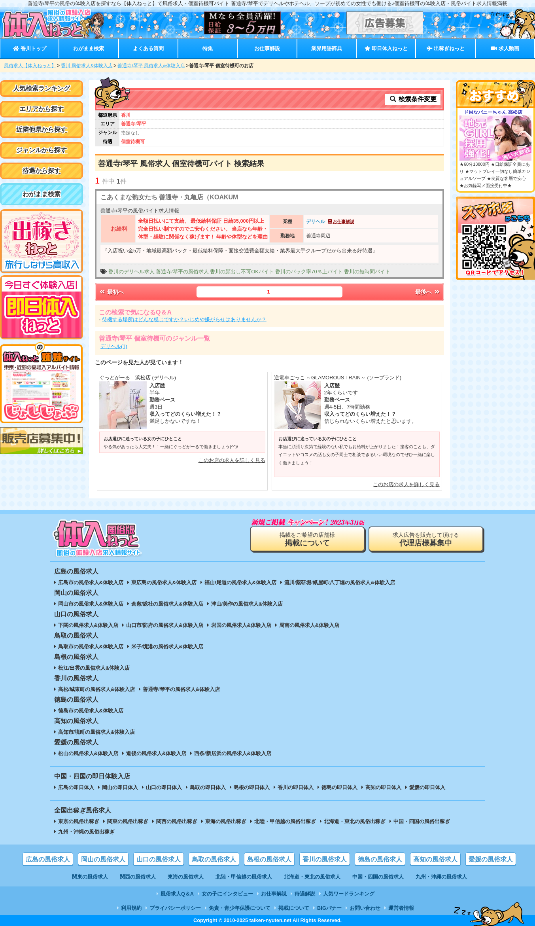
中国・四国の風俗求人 (378, 877)
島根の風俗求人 (269, 859)
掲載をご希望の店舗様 (307, 539)
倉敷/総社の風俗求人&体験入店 (167, 604)
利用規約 (131, 908)
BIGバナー (329, 908)
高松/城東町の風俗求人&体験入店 (96, 689)
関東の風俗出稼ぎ (127, 821)
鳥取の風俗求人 (214, 859)
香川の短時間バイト (367, 272)
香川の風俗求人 (324, 859)
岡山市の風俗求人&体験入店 (90, 604)
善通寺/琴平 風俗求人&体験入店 (151, 65)
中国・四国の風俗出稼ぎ (421, 821)
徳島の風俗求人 (380, 859)
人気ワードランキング (348, 894)
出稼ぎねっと (445, 48)
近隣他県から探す (41, 129)
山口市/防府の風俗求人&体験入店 (164, 625)
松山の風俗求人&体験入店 (88, 753)
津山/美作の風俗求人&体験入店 (247, 604)
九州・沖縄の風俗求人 (441, 877)
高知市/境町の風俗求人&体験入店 (96, 732)
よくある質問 (148, 48)
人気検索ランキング (41, 88)
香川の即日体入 (296, 787)
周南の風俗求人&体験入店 (309, 625)
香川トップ (29, 48)
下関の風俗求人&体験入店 (88, 625)
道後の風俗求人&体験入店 (156, 753)
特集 (207, 48)
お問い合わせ (365, 908)
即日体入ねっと (386, 48)
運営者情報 (401, 908)
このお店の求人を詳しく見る (231, 460)
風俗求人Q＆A (177, 894)
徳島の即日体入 (339, 787)
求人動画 (505, 48)
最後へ (427, 292)
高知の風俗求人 (435, 859)
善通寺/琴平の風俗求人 (182, 272)
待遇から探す (41, 170)
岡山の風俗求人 (103, 859)
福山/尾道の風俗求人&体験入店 (240, 582)
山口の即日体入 (164, 787)
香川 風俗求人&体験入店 (87, 65)
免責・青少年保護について (239, 908)
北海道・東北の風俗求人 (312, 877)
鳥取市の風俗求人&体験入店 (90, 647)
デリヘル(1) (113, 346)
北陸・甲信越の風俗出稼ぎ (285, 821)
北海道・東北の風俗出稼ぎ (355, 821)
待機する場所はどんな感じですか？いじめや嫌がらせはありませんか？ (184, 319)
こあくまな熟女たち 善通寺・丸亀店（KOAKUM (169, 197)
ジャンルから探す (41, 150)
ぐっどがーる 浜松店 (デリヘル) (137, 378)
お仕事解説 (267, 48)
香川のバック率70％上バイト (308, 272)
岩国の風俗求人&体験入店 (241, 625)
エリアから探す (41, 109)
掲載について (293, 908)
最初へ (111, 292)
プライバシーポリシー (175, 908)
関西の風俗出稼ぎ (176, 821)
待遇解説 (305, 894)
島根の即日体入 (252, 787)
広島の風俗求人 (48, 859)
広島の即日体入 (76, 787)
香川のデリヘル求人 (131, 272)
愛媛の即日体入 (427, 787)
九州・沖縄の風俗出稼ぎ (86, 832)
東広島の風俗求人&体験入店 (164, 582)
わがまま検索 (88, 48)
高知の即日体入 (383, 787)
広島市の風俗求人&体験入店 (90, 582)
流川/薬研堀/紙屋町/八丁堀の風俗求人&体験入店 (339, 582)
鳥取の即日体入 (208, 787)
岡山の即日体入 (120, 787)
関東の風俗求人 (90, 877)
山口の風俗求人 (158, 859)
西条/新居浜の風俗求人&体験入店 (232, 753)
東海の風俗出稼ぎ (225, 821)
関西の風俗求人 (138, 877)
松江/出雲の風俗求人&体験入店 (94, 668)
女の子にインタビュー (227, 894)
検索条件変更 (413, 99)
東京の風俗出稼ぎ (78, 821)
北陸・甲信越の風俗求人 (244, 877)
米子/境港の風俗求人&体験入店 (167, 647)
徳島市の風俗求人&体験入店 (90, 711)
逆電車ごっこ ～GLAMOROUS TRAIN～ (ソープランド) (338, 378)
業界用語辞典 (326, 48)
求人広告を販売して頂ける (425, 539)
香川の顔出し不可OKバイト (242, 272)
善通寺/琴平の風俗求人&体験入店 (181, 689)
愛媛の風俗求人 (491, 859)
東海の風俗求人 (186, 877)
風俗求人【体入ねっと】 (30, 65)
